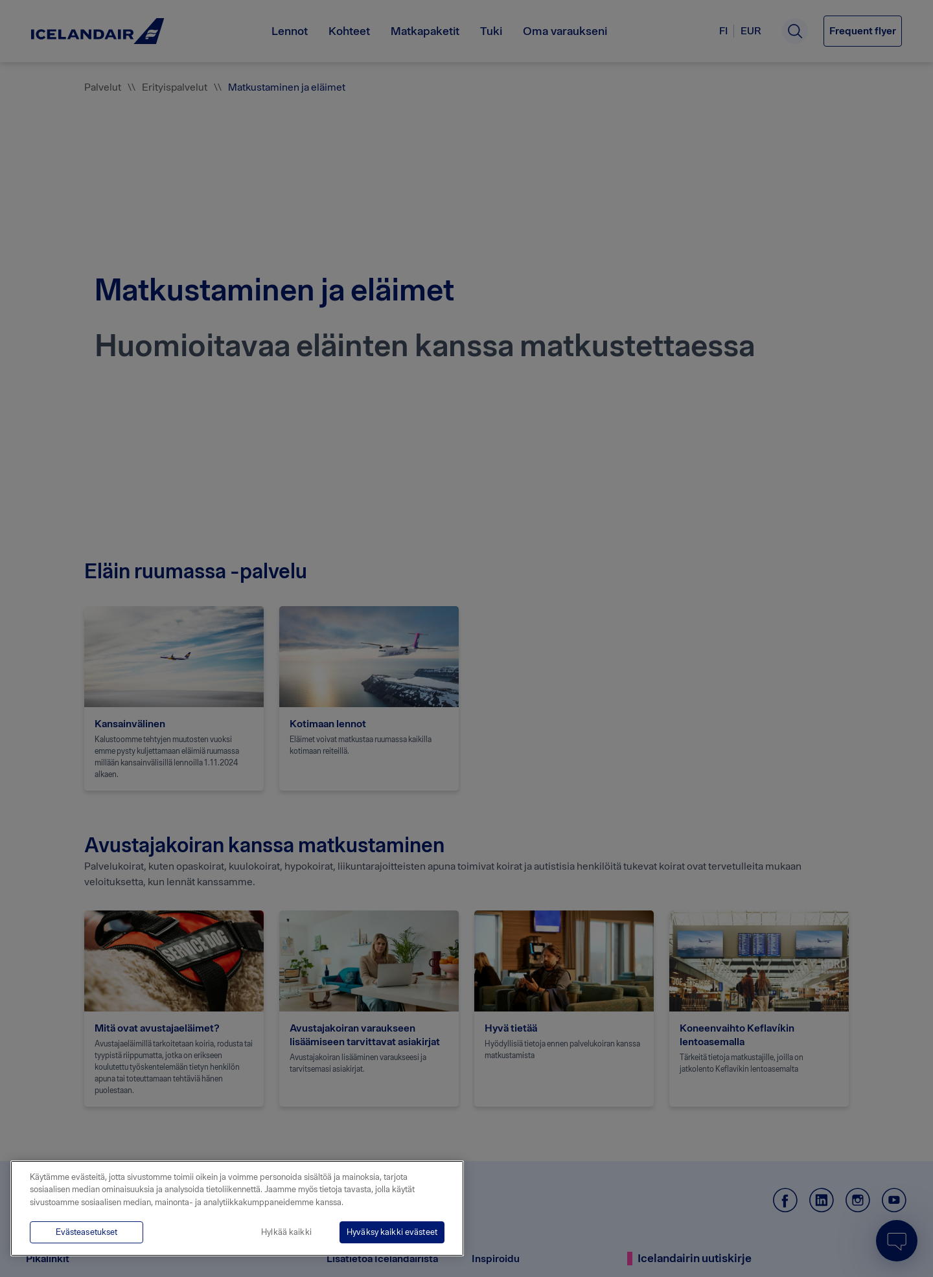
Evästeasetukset (87, 1232)
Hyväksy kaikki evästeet (392, 1232)
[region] (237, 1208)
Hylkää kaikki (286, 1232)
